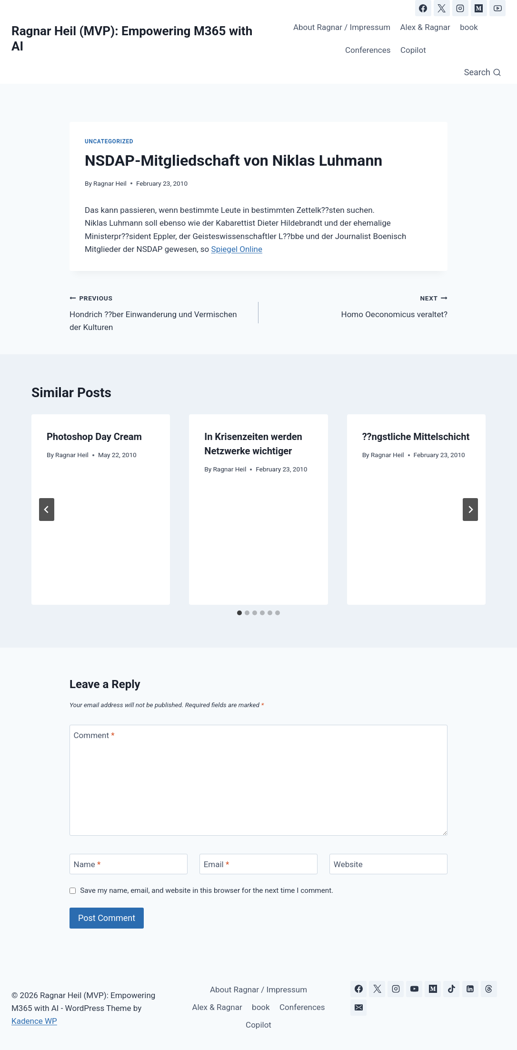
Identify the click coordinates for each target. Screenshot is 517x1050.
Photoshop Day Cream (94, 436)
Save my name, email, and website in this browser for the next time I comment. (206, 890)
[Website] (388, 864)
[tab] (239, 612)
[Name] (129, 864)
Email (216, 864)
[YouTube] (497, 8)
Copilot (413, 50)
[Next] (470, 509)
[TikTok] (451, 989)
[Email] (258, 864)
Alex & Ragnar (425, 27)
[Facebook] (423, 8)
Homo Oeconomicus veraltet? (357, 305)
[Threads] (489, 989)
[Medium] (479, 8)
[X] (442, 8)
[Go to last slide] (46, 509)
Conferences (368, 50)
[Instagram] (460, 8)
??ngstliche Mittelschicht (416, 436)
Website (348, 864)
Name (87, 864)
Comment (94, 735)
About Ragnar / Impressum (341, 27)
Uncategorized (109, 141)
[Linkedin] (470, 989)
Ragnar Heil (110, 183)
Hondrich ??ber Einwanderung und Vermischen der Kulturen (160, 311)
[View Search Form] (483, 72)
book (469, 27)
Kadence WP (34, 1021)
